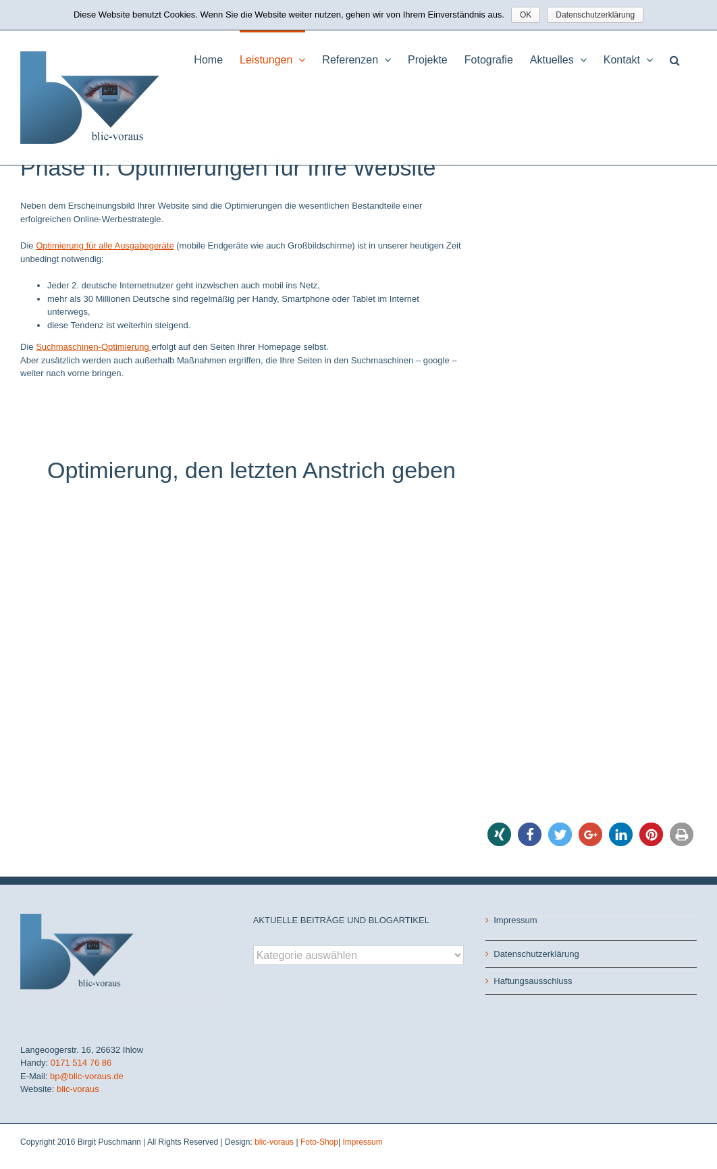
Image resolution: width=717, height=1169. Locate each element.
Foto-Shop (319, 1142)
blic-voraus (78, 1089)
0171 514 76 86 (81, 1063)
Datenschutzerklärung (536, 954)
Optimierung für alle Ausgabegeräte (105, 245)
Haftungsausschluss (533, 981)
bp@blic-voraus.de (87, 1076)
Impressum (515, 920)
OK (525, 15)
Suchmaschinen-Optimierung (93, 347)
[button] (675, 58)
